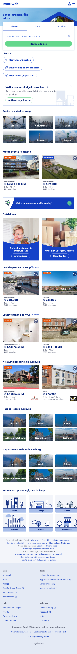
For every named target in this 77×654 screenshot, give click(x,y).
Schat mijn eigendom (49, 575)
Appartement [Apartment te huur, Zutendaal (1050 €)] (9, 391)
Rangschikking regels (39, 636)
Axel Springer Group (12, 588)
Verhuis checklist (47, 588)
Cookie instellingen (42, 631)
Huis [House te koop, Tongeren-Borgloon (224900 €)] (45, 391)
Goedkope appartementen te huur (38, 549)
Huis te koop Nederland (60, 543)
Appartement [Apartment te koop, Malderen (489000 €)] (48, 181)
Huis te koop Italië (14, 543)
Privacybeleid (59, 631)
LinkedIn (44, 620)
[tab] (15, 26)
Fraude (6, 612)
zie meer (35, 267)
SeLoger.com (9, 592)
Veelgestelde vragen (12, 607)
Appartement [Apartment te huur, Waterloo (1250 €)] (9, 181)
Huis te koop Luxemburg (36, 543)
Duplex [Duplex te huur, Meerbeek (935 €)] (46, 344)
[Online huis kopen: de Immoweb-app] (21, 239)
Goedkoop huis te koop (47, 546)
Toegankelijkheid (10, 616)
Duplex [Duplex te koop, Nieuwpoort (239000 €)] (46, 297)
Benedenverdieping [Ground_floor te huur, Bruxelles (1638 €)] (12, 344)
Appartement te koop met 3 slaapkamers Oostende (38, 554)
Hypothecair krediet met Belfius (54, 579)
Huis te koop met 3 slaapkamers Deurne (38, 560)
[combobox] (38, 36)
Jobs (5, 583)
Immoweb (7, 575)
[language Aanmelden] (69, 4)
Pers (5, 579)
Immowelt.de (9, 596)
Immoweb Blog (47, 607)
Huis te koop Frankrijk (39, 540)
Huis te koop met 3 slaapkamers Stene (37, 557)
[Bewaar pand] (36, 158)
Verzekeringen (46, 583)
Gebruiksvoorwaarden (21, 631)
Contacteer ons (9, 620)
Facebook (44, 612)
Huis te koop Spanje (60, 540)
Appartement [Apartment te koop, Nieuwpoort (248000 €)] (9, 297)
